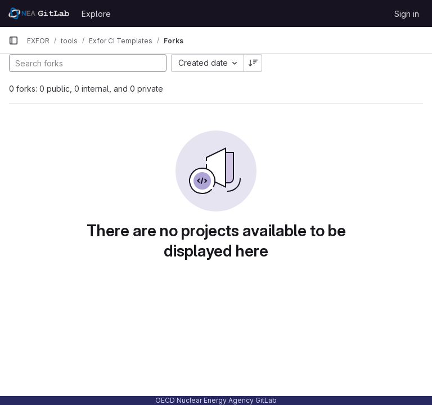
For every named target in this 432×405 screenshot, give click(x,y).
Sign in (406, 14)
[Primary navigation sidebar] (13, 41)
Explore (96, 14)
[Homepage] (39, 13)
